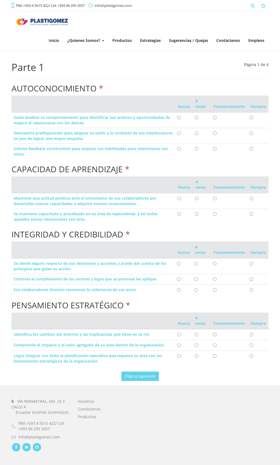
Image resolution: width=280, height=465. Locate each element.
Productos (87, 416)
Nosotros (86, 401)
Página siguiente (140, 376)
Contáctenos (89, 409)
